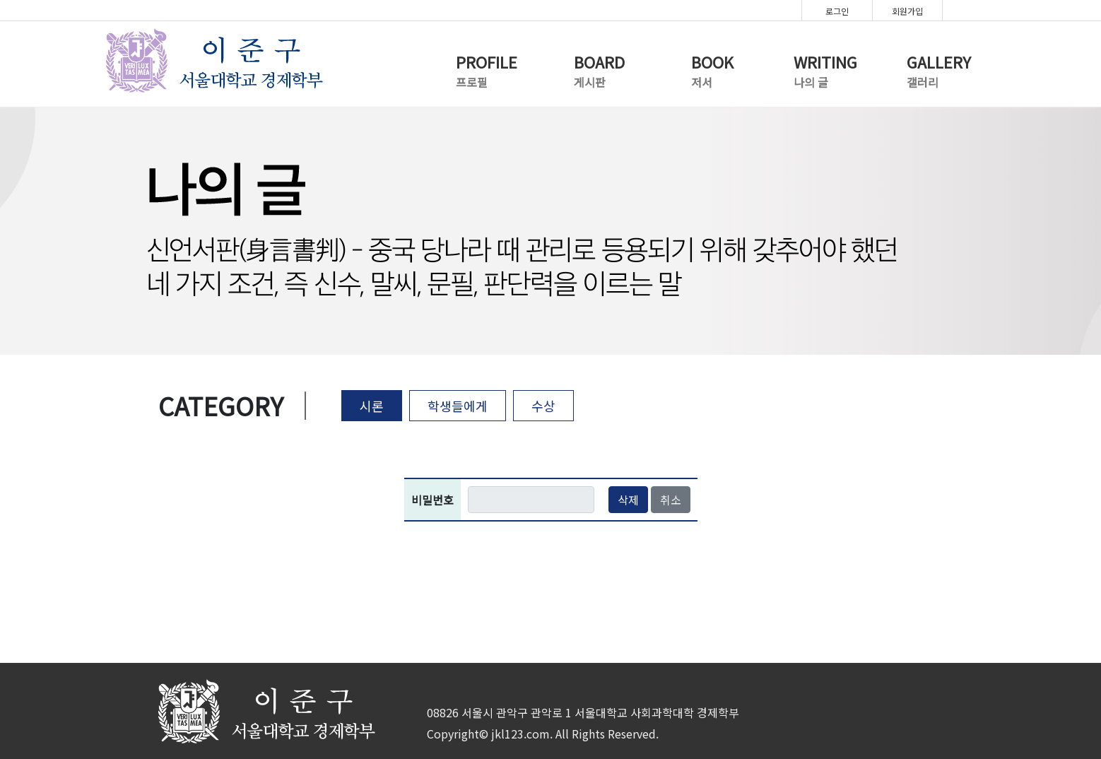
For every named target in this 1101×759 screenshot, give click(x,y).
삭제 (628, 499)
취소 (670, 499)
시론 (372, 405)
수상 (543, 405)
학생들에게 (458, 405)
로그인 (837, 11)
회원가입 (907, 11)
